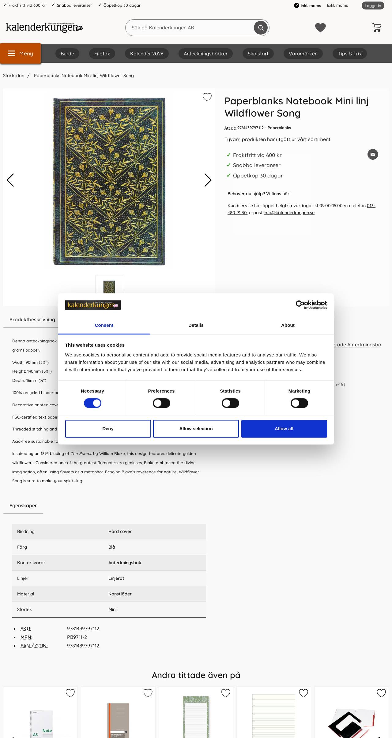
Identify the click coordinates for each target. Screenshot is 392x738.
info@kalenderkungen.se (289, 212)
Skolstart (258, 53)
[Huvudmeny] (20, 53)
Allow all (284, 428)
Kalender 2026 (147, 53)
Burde (67, 53)
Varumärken (303, 53)
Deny (108, 428)
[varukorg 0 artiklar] (378, 27)
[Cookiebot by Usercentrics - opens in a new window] (300, 305)
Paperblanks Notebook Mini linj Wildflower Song (83, 75)
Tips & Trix (350, 53)
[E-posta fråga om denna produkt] (373, 154)
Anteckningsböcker (206, 53)
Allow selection (196, 428)
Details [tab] (196, 325)
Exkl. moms (337, 5)
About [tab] (288, 325)
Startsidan (13, 75)
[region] (109, 506)
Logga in (373, 5)
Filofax (102, 53)
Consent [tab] (104, 325)
